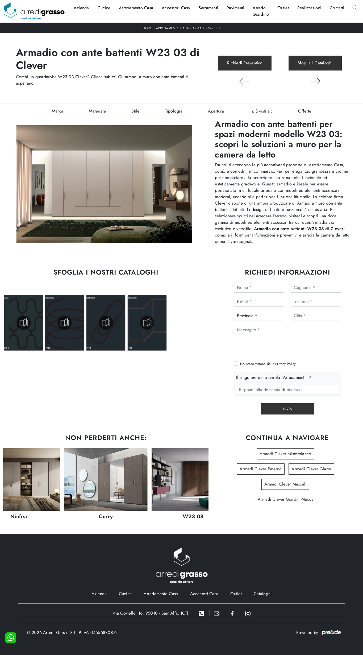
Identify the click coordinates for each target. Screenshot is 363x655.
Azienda (81, 8)
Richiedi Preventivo (244, 63)
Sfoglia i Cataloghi (315, 63)
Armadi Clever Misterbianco (285, 454)
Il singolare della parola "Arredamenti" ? (273, 377)
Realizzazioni (309, 8)
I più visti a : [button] (261, 111)
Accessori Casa (176, 8)
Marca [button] (57, 111)
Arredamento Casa (136, 8)
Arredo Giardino (261, 11)
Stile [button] (135, 111)
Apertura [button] (216, 111)
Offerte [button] (304, 111)
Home (147, 28)
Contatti (337, 8)
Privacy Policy (285, 363)
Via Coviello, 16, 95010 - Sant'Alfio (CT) (150, 613)
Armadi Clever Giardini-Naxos (285, 499)
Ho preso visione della (268, 363)
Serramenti (208, 8)
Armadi (199, 28)
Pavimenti (235, 8)
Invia (287, 408)
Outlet (283, 8)
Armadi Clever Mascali (285, 484)
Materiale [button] (97, 111)
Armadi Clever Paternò (261, 469)
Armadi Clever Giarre (311, 469)
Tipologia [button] (173, 111)
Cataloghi (263, 594)
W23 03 (214, 28)
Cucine (104, 8)
